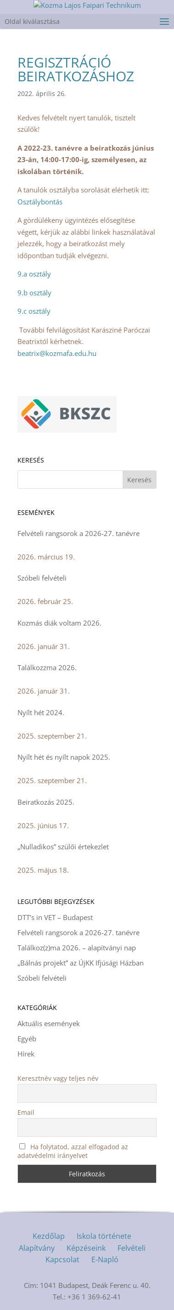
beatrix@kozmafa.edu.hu (56, 353)
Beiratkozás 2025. (45, 802)
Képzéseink (86, 1248)
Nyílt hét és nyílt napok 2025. (63, 757)
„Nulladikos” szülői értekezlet (63, 846)
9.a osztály (34, 273)
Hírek (25, 1053)
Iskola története (104, 1236)
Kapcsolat (62, 1259)
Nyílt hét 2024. (40, 712)
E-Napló (104, 1259)
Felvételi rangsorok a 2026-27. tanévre (78, 533)
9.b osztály (34, 292)
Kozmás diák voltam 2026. (59, 622)
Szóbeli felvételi (42, 577)
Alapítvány (37, 1248)
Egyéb (26, 1038)
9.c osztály (34, 311)
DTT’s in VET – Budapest (55, 917)
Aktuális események (48, 1023)
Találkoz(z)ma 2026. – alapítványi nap (76, 947)
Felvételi (132, 1248)
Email (25, 1112)
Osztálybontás (39, 201)
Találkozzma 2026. (47, 667)
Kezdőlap (49, 1236)
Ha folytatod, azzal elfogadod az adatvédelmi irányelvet (72, 1151)
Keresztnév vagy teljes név (57, 1078)
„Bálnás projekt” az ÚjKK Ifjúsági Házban (80, 962)
